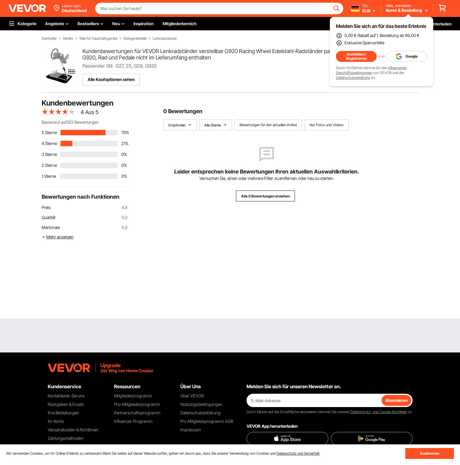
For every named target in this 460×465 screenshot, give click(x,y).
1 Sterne (49, 176)
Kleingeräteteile (135, 38)
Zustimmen (429, 453)
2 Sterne (49, 165)
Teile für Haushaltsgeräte (98, 38)
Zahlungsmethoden (66, 438)
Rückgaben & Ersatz (66, 404)
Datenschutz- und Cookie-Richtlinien (379, 411)
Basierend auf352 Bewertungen (70, 122)
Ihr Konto (56, 421)
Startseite (49, 38)
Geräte (68, 38)
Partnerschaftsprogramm (137, 412)
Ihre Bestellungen (63, 412)
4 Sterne (49, 143)
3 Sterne (49, 154)
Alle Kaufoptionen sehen (111, 79)
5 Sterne (49, 132)
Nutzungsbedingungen (201, 404)
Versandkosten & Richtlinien (73, 429)
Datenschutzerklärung (353, 77)
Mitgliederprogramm (133, 395)
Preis (46, 207)
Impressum (190, 429)
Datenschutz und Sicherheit (298, 453)
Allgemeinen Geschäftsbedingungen (371, 70)
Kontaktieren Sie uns (66, 395)
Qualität (48, 217)
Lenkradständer (165, 38)
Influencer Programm (133, 421)
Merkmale (51, 227)
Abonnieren (396, 400)
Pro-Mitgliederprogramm (137, 404)
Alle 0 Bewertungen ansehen (265, 196)
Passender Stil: (97, 66)
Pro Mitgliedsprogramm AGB (206, 421)
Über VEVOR (192, 395)
